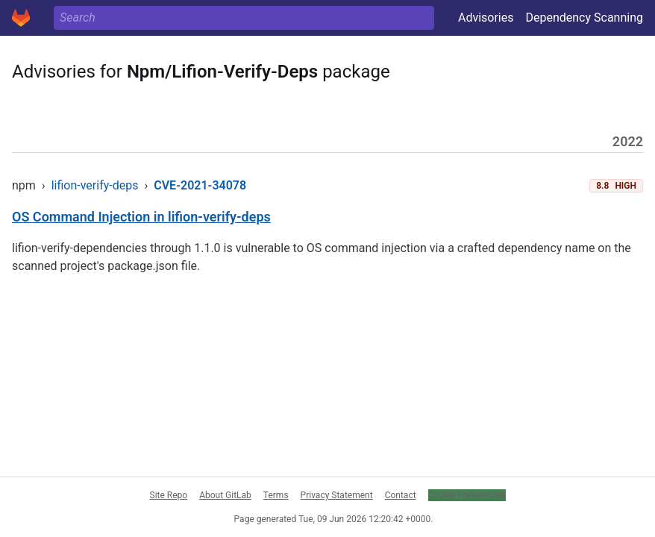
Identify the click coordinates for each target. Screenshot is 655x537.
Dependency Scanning (584, 17)
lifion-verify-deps (95, 185)
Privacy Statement (337, 495)
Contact (400, 495)
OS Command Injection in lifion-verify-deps (141, 216)
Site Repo (169, 495)
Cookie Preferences (467, 495)
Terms (276, 495)
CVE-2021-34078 (200, 185)
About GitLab (225, 495)
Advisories (486, 17)
